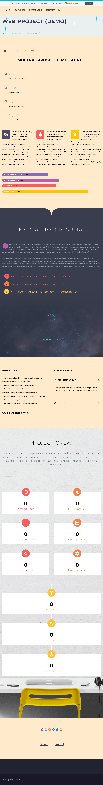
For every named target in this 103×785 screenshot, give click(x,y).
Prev (43, 744)
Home (7, 10)
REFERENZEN (35, 10)
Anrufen (89, 3)
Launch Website (51, 339)
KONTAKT (50, 10)
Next (59, 744)
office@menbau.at (72, 3)
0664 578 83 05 (57, 3)
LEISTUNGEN (19, 10)
